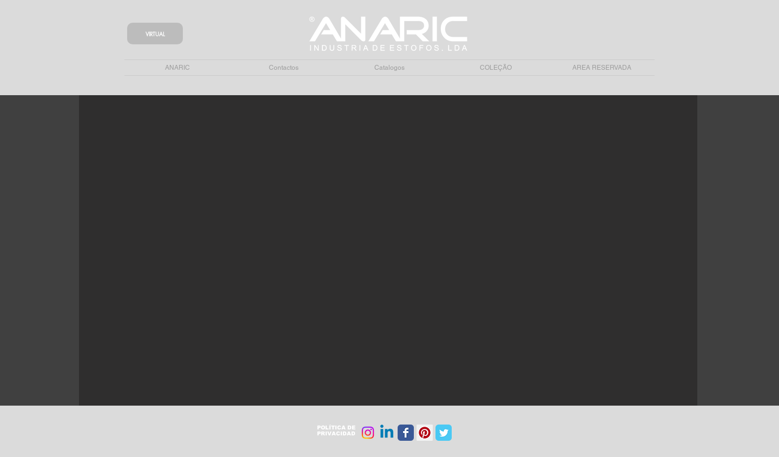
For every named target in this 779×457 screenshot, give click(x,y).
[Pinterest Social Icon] (425, 433)
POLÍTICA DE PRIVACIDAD (336, 430)
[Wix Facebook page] (406, 433)
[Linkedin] (387, 433)
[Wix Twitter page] (443, 433)
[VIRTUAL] (155, 33)
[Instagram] (368, 433)
